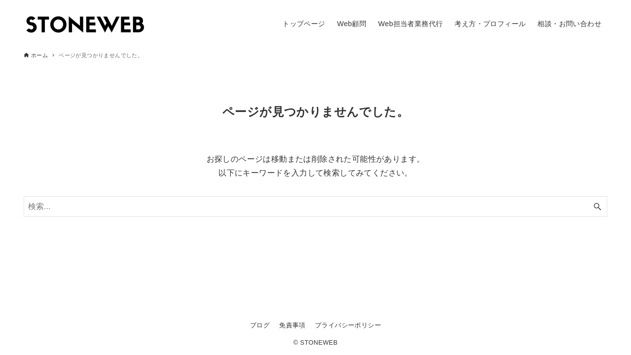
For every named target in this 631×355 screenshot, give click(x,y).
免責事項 (292, 325)
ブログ (260, 325)
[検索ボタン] (597, 206)
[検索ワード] (315, 206)
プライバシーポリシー (348, 325)
